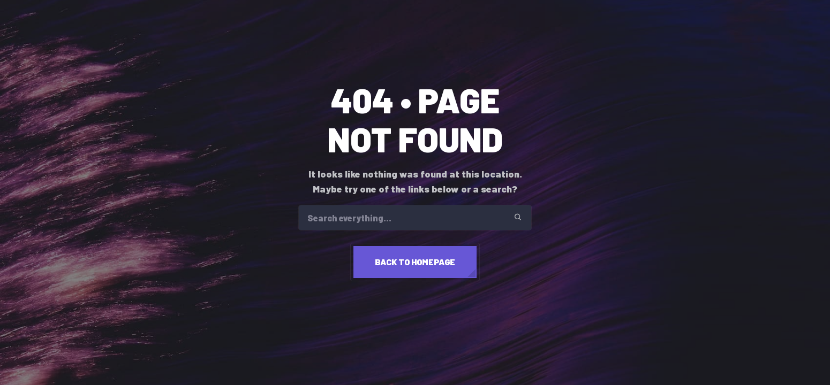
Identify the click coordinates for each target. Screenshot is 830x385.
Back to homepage (415, 262)
